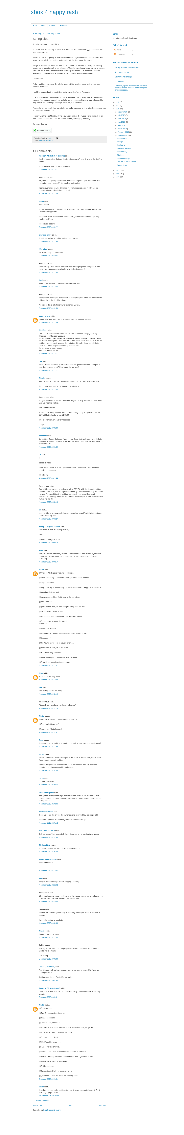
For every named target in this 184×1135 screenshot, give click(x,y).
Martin (41, 570)
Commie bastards (124, 148)
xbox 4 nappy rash (54, 12)
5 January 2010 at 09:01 (48, 997)
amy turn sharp (45, 235)
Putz (41, 878)
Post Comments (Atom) (52, 1110)
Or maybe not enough (123, 77)
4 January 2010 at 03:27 (48, 519)
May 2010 (122, 122)
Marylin (42, 378)
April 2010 (122, 125)
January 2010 (123, 135)
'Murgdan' (43, 249)
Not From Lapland (46, 793)
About (43, 26)
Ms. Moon (43, 330)
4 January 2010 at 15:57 (48, 785)
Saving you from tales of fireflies (127, 68)
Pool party (121, 145)
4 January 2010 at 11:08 (48, 680)
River (41, 551)
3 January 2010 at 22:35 (48, 241)
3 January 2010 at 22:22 (48, 227)
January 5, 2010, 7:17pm (126, 162)
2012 (118, 102)
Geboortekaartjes (123, 159)
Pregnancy (43, 140)
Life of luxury (122, 152)
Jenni (41, 778)
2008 (118, 174)
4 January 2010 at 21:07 (48, 871)
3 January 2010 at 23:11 (48, 354)
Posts (117, 50)
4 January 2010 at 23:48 (48, 938)
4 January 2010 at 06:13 (48, 543)
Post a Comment (42, 1101)
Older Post (102, 1106)
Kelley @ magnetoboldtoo (49, 527)
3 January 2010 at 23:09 (48, 322)
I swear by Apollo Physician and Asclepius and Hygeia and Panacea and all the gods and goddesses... (131, 88)
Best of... (52, 26)
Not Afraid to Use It (47, 831)
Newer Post (37, 1106)
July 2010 (121, 115)
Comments (119, 54)
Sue (40, 361)
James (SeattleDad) (47, 967)
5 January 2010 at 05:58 (48, 981)
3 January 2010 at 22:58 (48, 308)
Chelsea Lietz (44, 845)
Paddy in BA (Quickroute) (49, 988)
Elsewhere (64, 26)
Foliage (120, 142)
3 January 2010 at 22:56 (48, 287)
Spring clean (122, 165)
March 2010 (122, 129)
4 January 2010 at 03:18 (48, 502)
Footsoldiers (121, 138)
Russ (41, 740)
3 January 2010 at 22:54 (48, 272)
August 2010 (123, 112)
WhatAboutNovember (48, 859)
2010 (118, 109)
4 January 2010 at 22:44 (48, 902)
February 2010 (123, 132)
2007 (118, 177)
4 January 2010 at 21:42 (48, 885)
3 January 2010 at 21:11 (48, 170)
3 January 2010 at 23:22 (48, 390)
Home (35, 26)
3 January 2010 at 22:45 (48, 256)
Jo (40, 455)
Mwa (41, 673)
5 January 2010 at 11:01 (48, 1079)
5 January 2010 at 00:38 (48, 959)
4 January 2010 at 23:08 (48, 923)
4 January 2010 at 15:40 (48, 771)
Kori (41, 280)
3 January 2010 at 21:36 (48, 194)
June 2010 (122, 119)
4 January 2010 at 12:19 (48, 694)
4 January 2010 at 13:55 (48, 747)
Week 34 (50, 140)
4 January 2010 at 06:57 (48, 562)
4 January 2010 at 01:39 (48, 447)
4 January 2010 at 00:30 (48, 428)
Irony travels (119, 81)
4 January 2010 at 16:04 (48, 804)
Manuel (42, 931)
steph (41, 201)
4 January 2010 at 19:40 (48, 852)
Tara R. (42, 754)
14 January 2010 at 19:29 (49, 1096)
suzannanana (44, 316)
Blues (41, 1087)
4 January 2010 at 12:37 (48, 732)
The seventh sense (122, 72)
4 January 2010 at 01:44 (48, 478)
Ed (40, 510)
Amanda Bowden (46, 812)
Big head (120, 155)
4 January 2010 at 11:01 (48, 666)
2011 (118, 106)
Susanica (43, 436)
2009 (118, 170)
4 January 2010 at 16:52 (48, 823)
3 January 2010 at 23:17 (48, 370)
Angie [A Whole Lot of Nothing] (52, 156)
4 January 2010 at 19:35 (48, 837)
